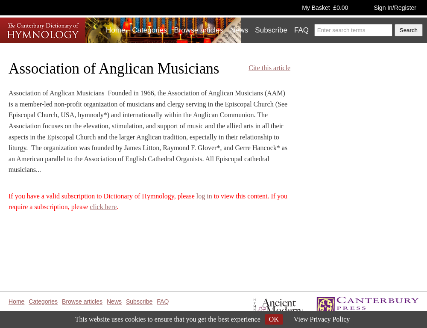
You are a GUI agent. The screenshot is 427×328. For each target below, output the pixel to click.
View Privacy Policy (322, 319)
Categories (149, 30)
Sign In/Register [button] (395, 7)
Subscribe (271, 30)
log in (204, 196)
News (239, 30)
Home (115, 30)
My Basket (325, 7)
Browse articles (198, 30)
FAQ (301, 30)
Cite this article (269, 67)
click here (103, 206)
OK (274, 319)
